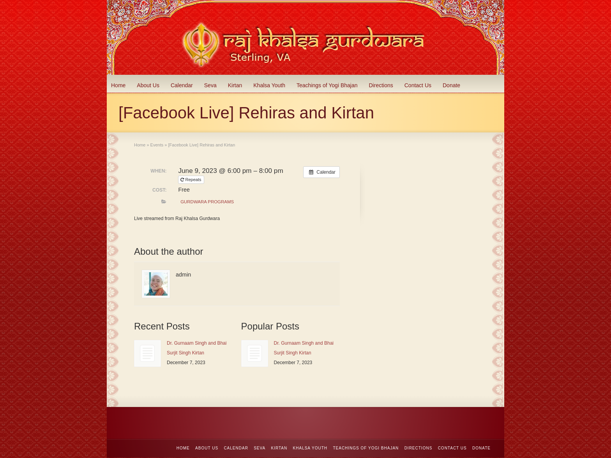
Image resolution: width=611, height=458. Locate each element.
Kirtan (235, 85)
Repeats (191, 179)
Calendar (182, 85)
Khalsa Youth (269, 85)
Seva (210, 85)
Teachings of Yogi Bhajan (327, 85)
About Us (148, 85)
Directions (381, 85)
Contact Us (417, 85)
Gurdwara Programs (207, 201)
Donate (451, 85)
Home (118, 85)
